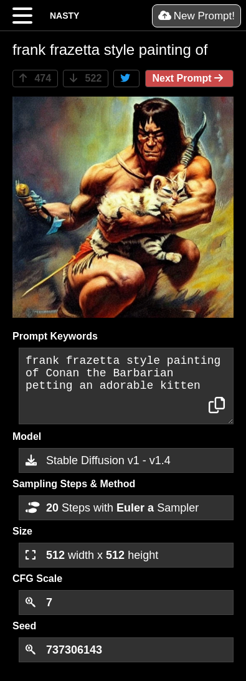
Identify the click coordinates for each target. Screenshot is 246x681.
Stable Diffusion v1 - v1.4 (98, 460)
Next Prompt (189, 78)
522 (86, 78)
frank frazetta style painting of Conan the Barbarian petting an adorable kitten (126, 386)
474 (35, 78)
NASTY (64, 16)
